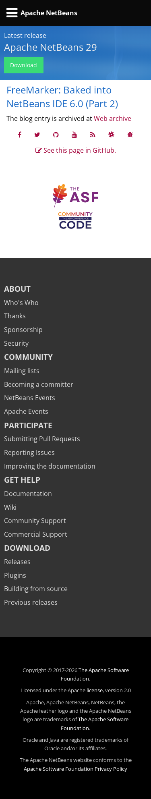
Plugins (15, 575)
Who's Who (21, 302)
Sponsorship (23, 329)
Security (16, 343)
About (17, 288)
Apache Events (26, 411)
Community (28, 356)
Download (23, 65)
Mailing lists (21, 370)
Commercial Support (35, 534)
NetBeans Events (29, 397)
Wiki (10, 507)
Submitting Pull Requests (42, 438)
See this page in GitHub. (75, 150)
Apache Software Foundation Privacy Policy (75, 768)
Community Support (35, 520)
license (95, 690)
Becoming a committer (38, 384)
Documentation (28, 493)
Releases (17, 561)
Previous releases (31, 602)
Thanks (15, 315)
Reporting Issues (29, 452)
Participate (28, 425)
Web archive (112, 118)
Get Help (22, 479)
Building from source (36, 588)
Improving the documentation (49, 466)
